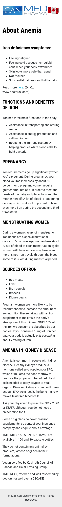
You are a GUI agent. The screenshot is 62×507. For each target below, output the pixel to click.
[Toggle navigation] (5, 19)
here (20, 87)
